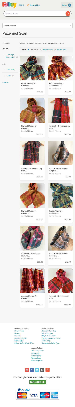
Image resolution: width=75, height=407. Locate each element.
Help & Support (47, 333)
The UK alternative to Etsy (51, 338)
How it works (19, 331)
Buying (18, 341)
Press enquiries (37, 360)
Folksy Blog (46, 341)
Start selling (35, 5)
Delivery (17, 333)
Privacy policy (36, 356)
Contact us (35, 353)
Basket (66, 5)
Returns (17, 336)
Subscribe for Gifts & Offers (24, 343)
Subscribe (37, 382)
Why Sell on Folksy (49, 336)
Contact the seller (20, 338)
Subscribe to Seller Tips (50, 343)
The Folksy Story (37, 351)
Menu (21, 5)
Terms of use (36, 358)
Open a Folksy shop (49, 331)
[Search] (68, 13)
